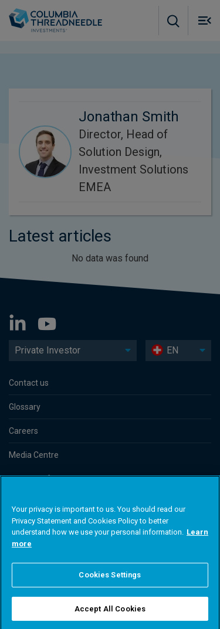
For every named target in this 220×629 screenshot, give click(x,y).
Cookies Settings (110, 593)
